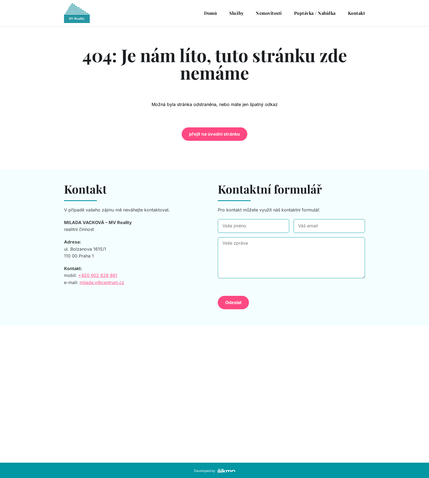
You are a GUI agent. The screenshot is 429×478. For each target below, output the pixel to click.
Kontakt (356, 13)
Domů (210, 13)
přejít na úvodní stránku (214, 134)
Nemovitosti (269, 13)
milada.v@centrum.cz (102, 282)
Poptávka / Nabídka (315, 13)
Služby (236, 13)
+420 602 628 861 (97, 275)
